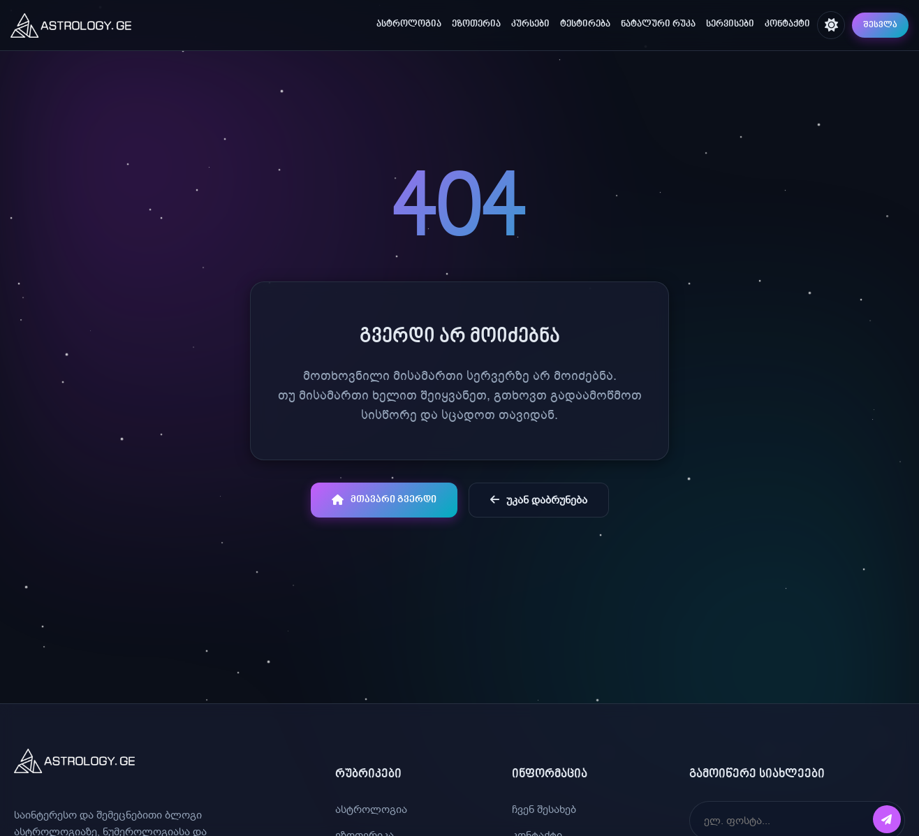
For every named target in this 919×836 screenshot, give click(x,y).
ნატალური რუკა (658, 24)
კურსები (530, 24)
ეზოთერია (476, 24)
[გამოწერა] (887, 819)
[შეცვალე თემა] (831, 25)
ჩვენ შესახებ (544, 809)
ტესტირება (585, 24)
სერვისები (730, 24)
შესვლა (880, 25)
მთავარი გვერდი (384, 500)
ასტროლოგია (408, 24)
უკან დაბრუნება (538, 500)
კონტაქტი (787, 24)
